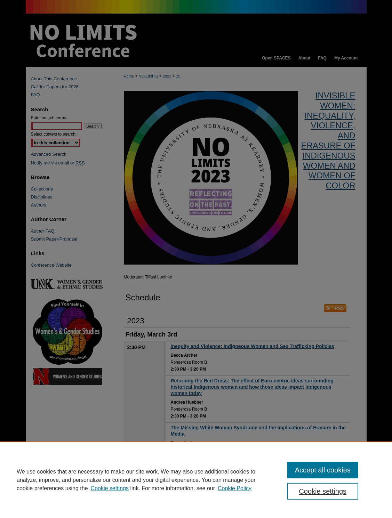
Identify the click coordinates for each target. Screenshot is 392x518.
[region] (196, 480)
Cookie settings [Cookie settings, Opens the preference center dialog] (322, 491)
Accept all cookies (323, 470)
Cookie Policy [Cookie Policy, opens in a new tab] (234, 488)
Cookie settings (110, 488)
